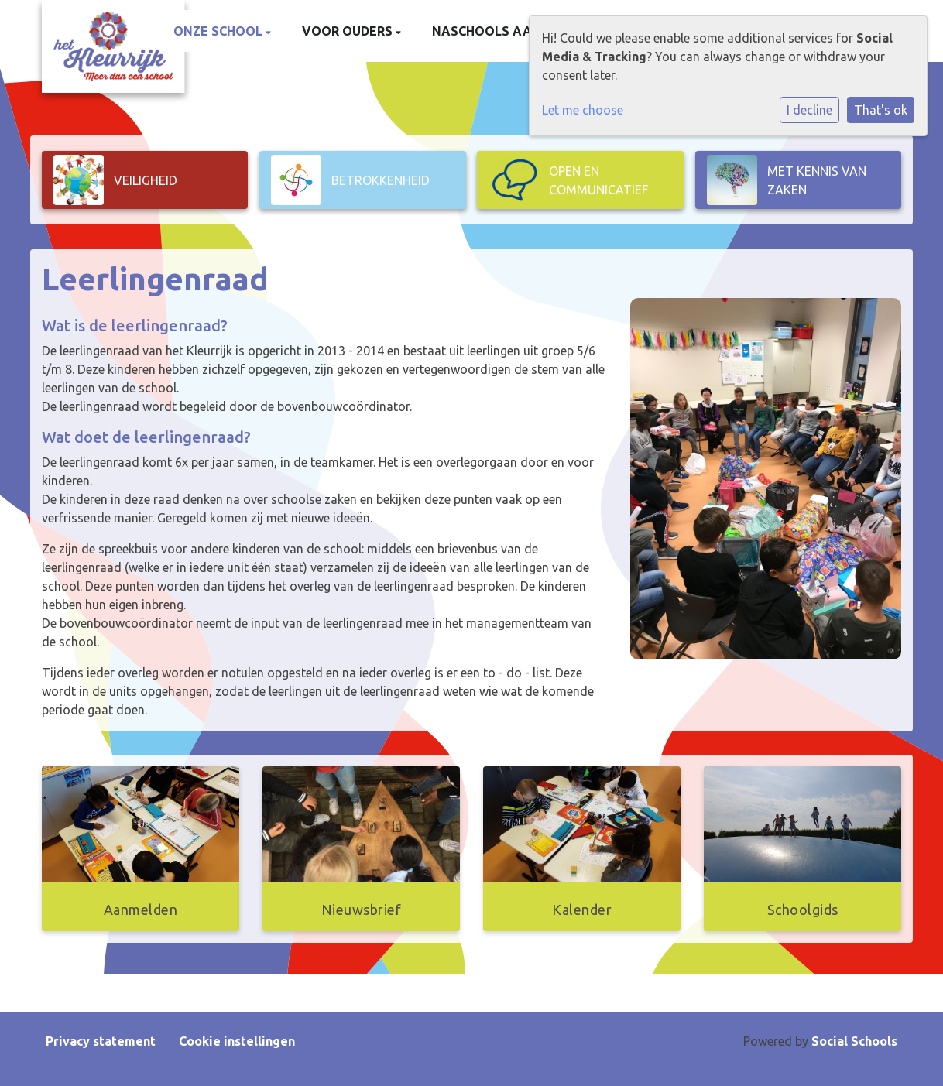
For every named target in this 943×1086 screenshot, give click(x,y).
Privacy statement (101, 1041)
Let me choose (582, 110)
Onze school (219, 31)
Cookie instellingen (237, 1041)
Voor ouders (349, 31)
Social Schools (854, 1041)
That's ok (880, 110)
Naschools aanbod (500, 31)
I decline (809, 110)
